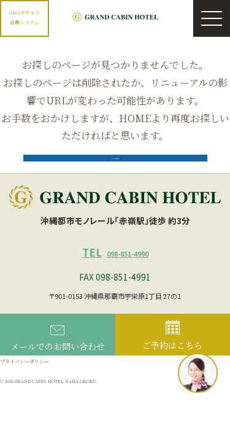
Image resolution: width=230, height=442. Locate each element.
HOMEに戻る (115, 170)
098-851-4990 (115, 274)
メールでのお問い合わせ (57, 363)
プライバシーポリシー (30, 385)
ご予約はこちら (172, 361)
